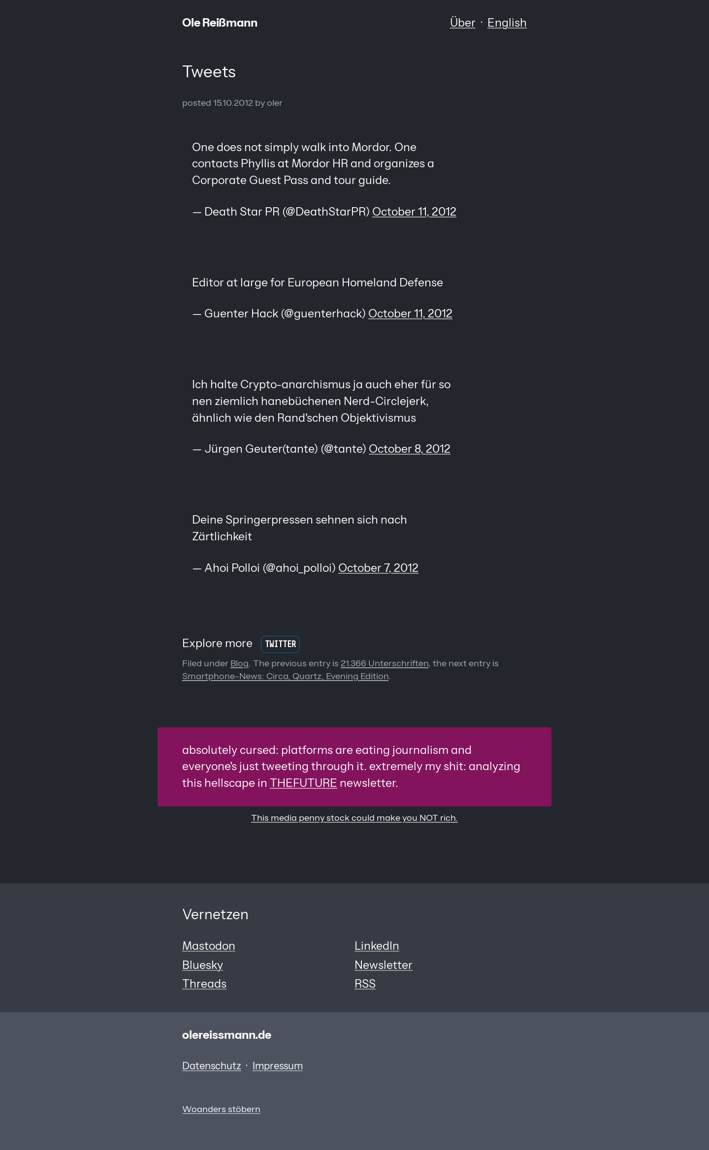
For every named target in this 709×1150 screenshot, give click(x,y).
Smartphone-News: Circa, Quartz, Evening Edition (285, 676)
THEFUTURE (303, 783)
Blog (239, 663)
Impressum (278, 1066)
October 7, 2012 (378, 568)
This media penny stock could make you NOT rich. (354, 817)
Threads (204, 984)
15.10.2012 (233, 102)
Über (463, 23)
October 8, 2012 (410, 449)
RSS (365, 984)
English (507, 23)
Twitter (280, 644)
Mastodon (208, 946)
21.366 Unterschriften (384, 663)
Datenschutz (211, 1066)
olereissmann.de (226, 1035)
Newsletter (383, 965)
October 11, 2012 (414, 211)
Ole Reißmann (220, 23)
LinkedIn (376, 946)
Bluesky (202, 965)
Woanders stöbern (221, 1109)
